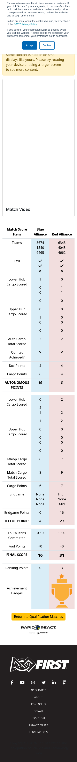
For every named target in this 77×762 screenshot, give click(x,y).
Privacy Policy (25, 24)
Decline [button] (47, 45)
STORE (38, 718)
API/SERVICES (38, 690)
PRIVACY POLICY (38, 725)
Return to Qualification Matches (38, 616)
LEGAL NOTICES (38, 732)
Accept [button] (29, 45)
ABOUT (38, 697)
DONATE (38, 711)
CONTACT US (38, 704)
